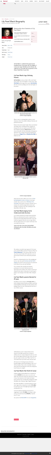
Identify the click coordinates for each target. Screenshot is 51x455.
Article (26, 1)
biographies (33, 397)
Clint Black (16, 83)
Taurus (9, 54)
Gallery (47, 1)
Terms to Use (19, 434)
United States (10, 52)
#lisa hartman (16, 419)
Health (36, 1)
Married (31, 1)
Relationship (41, 1)
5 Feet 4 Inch (10, 56)
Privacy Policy (27, 453)
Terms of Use (34, 453)
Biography (17, 1)
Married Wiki (5, 1)
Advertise (28, 434)
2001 (11, 45)
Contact (32, 434)
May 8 (9, 45)
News (22, 1)
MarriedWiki (24, 397)
